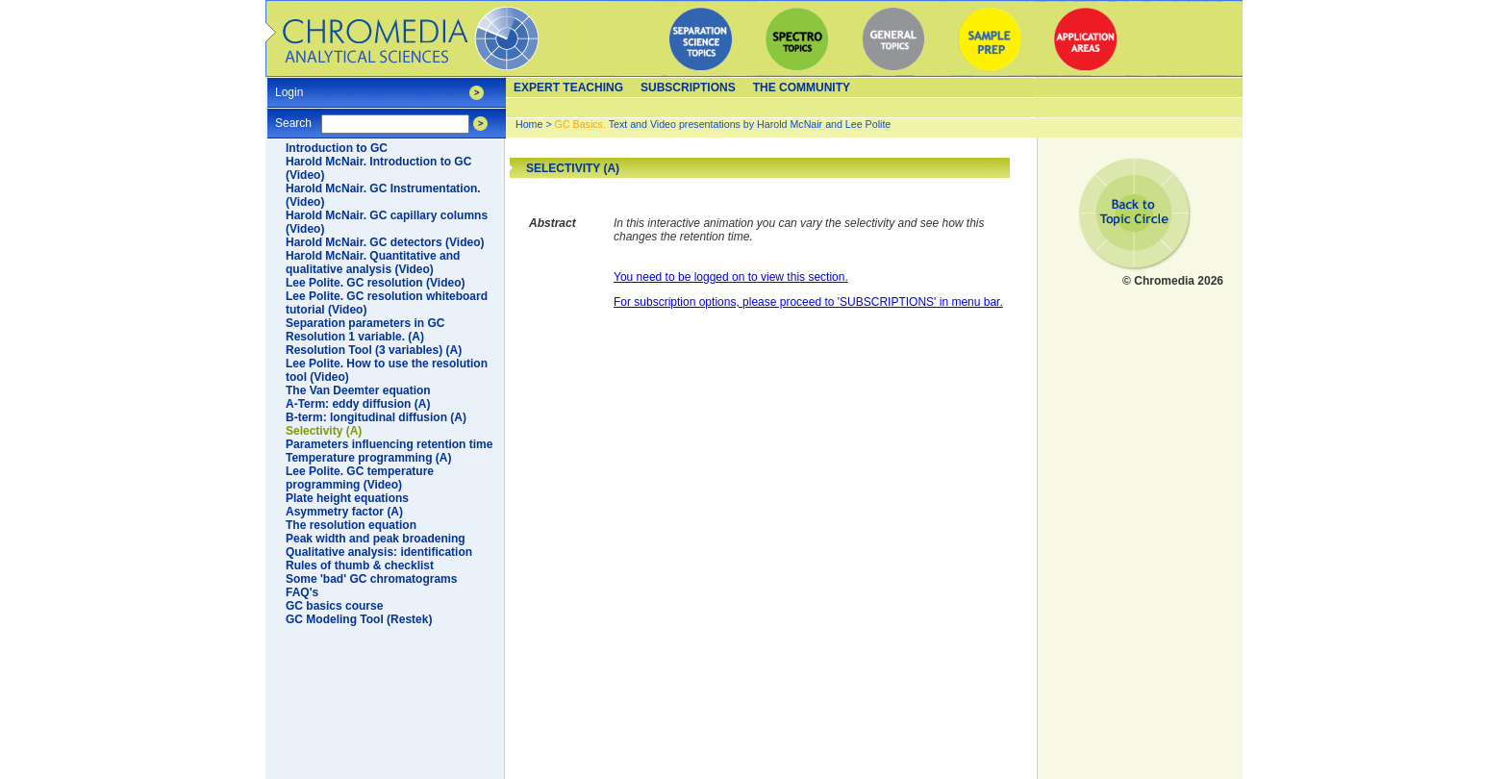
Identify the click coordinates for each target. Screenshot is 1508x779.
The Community (801, 87)
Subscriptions (688, 87)
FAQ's (302, 592)
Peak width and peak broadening (375, 538)
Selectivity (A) (324, 431)
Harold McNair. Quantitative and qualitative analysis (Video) (373, 262)
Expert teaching (568, 87)
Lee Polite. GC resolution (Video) (375, 282)
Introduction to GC (337, 148)
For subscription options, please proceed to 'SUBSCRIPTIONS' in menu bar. (808, 302)
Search (293, 116)
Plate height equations (347, 498)
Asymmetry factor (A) (344, 511)
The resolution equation (351, 525)
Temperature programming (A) (368, 458)
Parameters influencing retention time (389, 444)
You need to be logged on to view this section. (731, 277)
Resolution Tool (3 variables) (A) (374, 350)
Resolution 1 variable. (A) (355, 336)
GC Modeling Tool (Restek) (359, 619)
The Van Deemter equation (358, 390)
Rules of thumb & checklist (360, 565)
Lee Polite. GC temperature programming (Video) (360, 478)
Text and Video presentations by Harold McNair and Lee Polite (723, 124)
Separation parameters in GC (365, 323)
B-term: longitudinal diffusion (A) (376, 417)
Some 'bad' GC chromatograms (371, 579)
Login (289, 86)
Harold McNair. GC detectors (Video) (385, 242)
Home (528, 124)
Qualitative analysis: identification (379, 552)
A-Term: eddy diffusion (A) (358, 404)
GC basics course (334, 606)
